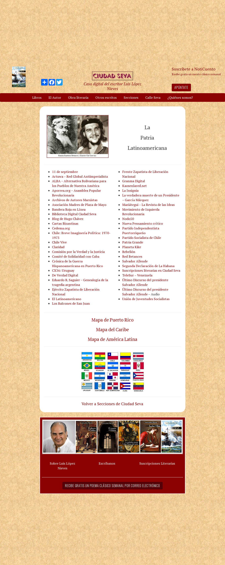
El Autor (55, 97)
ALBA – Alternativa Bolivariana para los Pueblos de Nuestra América (79, 183)
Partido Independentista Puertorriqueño (140, 230)
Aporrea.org (61, 190)
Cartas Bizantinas (65, 223)
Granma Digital (133, 181)
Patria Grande (132, 242)
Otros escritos (106, 97)
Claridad (58, 247)
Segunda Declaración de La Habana (148, 266)
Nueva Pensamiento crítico (142, 223)
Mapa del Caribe (112, 329)
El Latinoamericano (66, 299)
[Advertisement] (112, 33)
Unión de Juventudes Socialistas (145, 299)
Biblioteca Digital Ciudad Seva (74, 214)
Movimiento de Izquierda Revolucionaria (140, 211)
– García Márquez (135, 200)
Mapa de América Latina (112, 339)
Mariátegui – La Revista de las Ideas (148, 204)
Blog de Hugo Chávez (67, 218)
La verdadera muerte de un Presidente (150, 195)
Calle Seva (152, 97)
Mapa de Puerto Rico (112, 320)
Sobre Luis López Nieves (62, 465)
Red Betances (132, 256)
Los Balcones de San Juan (71, 303)
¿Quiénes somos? (180, 97)
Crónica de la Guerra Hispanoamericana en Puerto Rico (77, 263)
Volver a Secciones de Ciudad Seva (112, 403)
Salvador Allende (135, 261)
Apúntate (181, 87)
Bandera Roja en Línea (68, 209)
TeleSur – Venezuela (137, 275)
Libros (36, 97)
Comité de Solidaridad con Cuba (75, 256)
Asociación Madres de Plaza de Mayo (79, 204)
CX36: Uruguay (63, 270)
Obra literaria (78, 97)
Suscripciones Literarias (157, 463)
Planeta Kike (131, 247)
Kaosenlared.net (134, 185)
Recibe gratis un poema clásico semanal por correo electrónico (112, 485)
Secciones (131, 97)
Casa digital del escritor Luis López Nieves (112, 86)
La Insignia (130, 190)
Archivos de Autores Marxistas (74, 200)
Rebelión (128, 251)
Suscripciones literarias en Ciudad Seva (151, 270)
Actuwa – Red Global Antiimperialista (80, 176)
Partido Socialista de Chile (141, 237)
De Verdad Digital (65, 275)
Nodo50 (128, 218)
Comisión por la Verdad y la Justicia (78, 251)
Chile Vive (59, 242)
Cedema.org (61, 228)
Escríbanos (107, 463)
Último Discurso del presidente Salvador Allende (145, 282)
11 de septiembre (65, 171)
